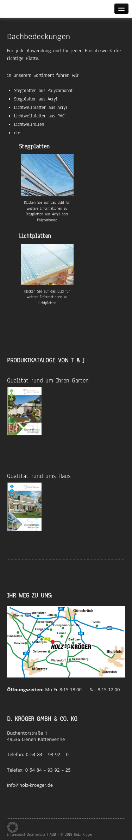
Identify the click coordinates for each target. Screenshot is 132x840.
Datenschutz (36, 834)
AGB (53, 834)
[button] (12, 827)
